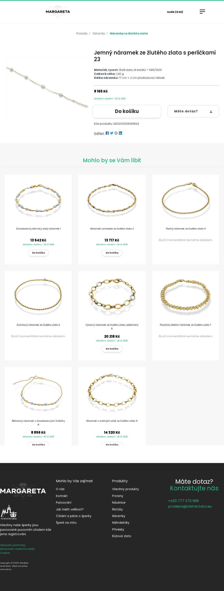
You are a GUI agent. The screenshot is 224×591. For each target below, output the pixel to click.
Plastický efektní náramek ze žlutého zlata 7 (185, 325)
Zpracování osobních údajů (17, 549)
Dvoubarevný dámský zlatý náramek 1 (38, 228)
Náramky (99, 33)
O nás (60, 489)
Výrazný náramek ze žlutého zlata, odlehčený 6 (111, 326)
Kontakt (62, 496)
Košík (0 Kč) (175, 12)
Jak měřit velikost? (70, 509)
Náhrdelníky (121, 523)
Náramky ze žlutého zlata (129, 33)
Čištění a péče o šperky (73, 516)
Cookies (5, 553)
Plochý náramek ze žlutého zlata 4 (185, 228)
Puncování (63, 503)
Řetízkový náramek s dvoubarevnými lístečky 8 (38, 422)
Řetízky (117, 509)
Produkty (82, 33)
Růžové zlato (121, 536)
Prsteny (117, 496)
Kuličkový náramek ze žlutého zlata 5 (38, 325)
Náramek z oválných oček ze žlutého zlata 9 (112, 421)
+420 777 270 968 (183, 500)
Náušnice (119, 503)
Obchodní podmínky (12, 545)
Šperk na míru (66, 523)
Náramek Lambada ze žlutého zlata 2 (112, 228)
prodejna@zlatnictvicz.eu (190, 506)
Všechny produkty (125, 489)
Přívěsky (118, 529)
